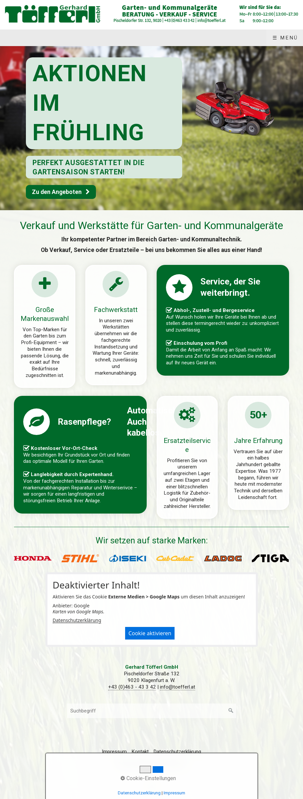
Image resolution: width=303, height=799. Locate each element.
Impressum (114, 752)
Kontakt (140, 752)
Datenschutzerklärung (77, 620)
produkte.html (44, 326)
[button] (61, 192)
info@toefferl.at (177, 687)
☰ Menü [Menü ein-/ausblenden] (285, 38)
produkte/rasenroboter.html (80, 455)
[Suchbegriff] (151, 711)
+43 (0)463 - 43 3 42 (132, 687)
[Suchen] (231, 711)
